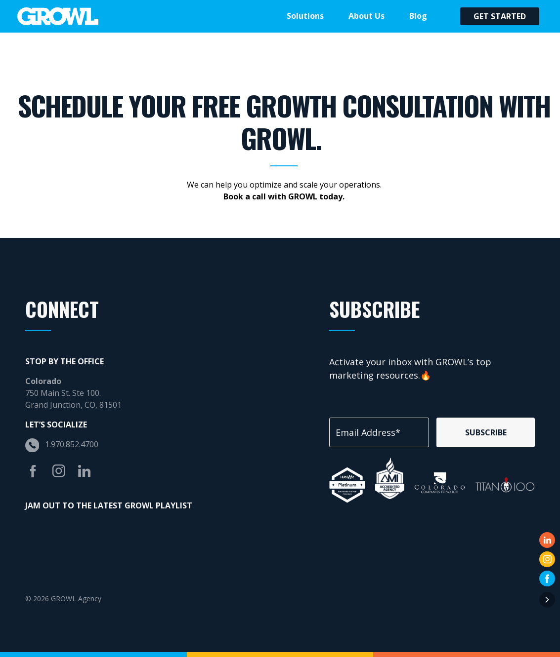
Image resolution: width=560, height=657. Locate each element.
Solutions (305, 15)
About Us (366, 15)
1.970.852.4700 (71, 444)
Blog (418, 15)
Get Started (500, 16)
